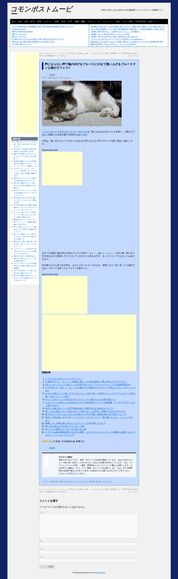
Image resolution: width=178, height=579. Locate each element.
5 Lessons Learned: (19, 29)
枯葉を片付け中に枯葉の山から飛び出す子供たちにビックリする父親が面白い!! (24, 258)
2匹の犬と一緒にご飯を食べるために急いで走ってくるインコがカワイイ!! (25, 244)
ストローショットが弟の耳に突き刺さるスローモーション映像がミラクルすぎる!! (24, 251)
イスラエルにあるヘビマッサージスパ (63, 379)
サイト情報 (128, 21)
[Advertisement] (62, 168)
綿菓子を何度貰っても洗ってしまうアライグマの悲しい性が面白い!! (24, 156)
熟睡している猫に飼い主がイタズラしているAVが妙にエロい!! (75, 423)
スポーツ (48, 21)
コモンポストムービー (41, 11)
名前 (40, 541)
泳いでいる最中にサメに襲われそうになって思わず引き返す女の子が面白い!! (24, 236)
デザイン (92, 21)
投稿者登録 (140, 21)
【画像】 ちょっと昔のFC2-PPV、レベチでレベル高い (110, 34)
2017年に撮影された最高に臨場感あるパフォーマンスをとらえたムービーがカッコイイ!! (25, 207)
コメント (42, 512)
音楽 (100, 482)
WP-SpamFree (99, 573)
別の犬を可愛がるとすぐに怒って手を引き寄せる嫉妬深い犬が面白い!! (24, 185)
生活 (69, 482)
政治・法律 (16, 21)
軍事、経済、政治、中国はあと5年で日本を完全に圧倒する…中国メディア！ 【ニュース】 (124, 47)
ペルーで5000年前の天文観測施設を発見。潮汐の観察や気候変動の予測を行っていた (43, 26)
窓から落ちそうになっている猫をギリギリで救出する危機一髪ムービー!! (24, 229)
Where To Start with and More (22, 31)
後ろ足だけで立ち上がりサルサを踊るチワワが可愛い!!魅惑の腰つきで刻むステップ (85, 414)
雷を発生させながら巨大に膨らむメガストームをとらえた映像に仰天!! (24, 200)
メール (41, 549)
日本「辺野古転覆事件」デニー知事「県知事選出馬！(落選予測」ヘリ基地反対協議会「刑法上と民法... (128, 29)
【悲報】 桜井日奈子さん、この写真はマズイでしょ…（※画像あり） (116, 31)
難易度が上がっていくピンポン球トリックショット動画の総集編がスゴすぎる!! (24, 222)
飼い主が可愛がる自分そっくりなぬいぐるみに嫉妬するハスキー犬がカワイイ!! (24, 278)
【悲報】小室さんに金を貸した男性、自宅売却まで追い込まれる (114, 36)
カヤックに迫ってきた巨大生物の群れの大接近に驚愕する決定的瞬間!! (24, 265)
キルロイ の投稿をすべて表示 (72, 473)
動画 (90, 482)
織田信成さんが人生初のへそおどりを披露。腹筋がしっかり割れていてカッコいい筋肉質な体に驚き (127, 42)
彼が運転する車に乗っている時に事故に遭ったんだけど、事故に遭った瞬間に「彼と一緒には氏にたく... (128, 26)
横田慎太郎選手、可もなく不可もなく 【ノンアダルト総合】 (113, 44)
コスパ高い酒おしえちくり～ (22, 44)
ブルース (85, 482)
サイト (41, 557)
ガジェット (108, 21)
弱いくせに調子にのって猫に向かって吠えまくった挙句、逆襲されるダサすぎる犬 (85, 411)
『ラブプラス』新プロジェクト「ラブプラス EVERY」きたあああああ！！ (118, 39)
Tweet (52, 75)
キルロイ (67, 78)
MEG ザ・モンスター (19, 34)
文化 (39, 21)
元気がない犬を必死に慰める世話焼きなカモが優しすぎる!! (33, 42)
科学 (70, 21)
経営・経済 (29, 21)
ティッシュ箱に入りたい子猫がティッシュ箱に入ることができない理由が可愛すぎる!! (24, 214)
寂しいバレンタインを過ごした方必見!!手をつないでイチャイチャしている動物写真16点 (88, 384)
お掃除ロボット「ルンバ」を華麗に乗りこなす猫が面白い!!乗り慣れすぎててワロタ (85, 382)
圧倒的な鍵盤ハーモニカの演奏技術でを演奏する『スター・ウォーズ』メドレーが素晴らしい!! (25, 163)
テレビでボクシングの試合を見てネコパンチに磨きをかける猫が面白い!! (80, 399)
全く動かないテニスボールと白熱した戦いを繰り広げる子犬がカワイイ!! (38, 39)
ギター (78, 482)
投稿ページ (153, 21)
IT (99, 21)
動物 (52, 482)
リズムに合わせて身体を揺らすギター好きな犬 (64, 132)
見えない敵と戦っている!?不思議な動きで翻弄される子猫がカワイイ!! (79, 408)
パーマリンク (107, 482)
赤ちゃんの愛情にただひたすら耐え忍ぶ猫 (65, 429)
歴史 (63, 21)
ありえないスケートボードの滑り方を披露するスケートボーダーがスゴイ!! (24, 192)
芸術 (118, 21)
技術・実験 (80, 21)
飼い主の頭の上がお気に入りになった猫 (64, 426)
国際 (57, 21)
